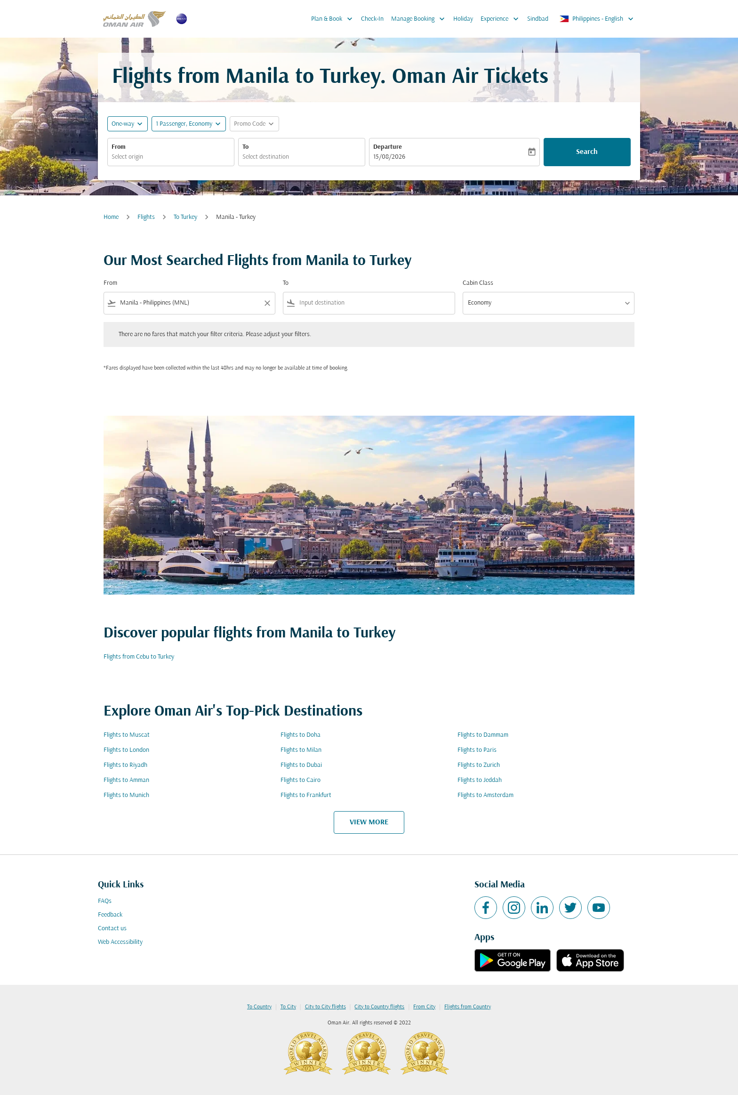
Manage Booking (420, 19)
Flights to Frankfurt (306, 795)
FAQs (105, 901)
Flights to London (126, 750)
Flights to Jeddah (479, 780)
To (245, 147)
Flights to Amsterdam (485, 795)
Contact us (112, 928)
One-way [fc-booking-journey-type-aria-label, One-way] (123, 124)
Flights (146, 217)
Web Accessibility (120, 942)
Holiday (463, 19)
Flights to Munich (126, 795)
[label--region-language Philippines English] (597, 19)
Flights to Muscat (127, 735)
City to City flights (325, 1007)
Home (111, 217)
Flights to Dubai (301, 765)
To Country (259, 1007)
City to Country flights (379, 1007)
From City (424, 1007)
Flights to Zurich (478, 765)
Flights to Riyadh (125, 765)
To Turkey (185, 217)
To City (288, 1007)
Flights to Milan (301, 750)
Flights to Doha (301, 735)
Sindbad (537, 19)
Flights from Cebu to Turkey (139, 656)
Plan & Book (334, 19)
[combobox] (171, 157)
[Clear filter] (267, 303)
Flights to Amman (126, 780)
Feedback (110, 914)
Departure (387, 147)
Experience (502, 19)
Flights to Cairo (301, 780)
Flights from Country (467, 1007)
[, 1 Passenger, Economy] (184, 124)
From (119, 147)
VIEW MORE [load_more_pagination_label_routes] (369, 822)
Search (587, 152)
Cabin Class (478, 283)
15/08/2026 (389, 157)
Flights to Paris (477, 750)
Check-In (372, 19)
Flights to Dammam (482, 735)
